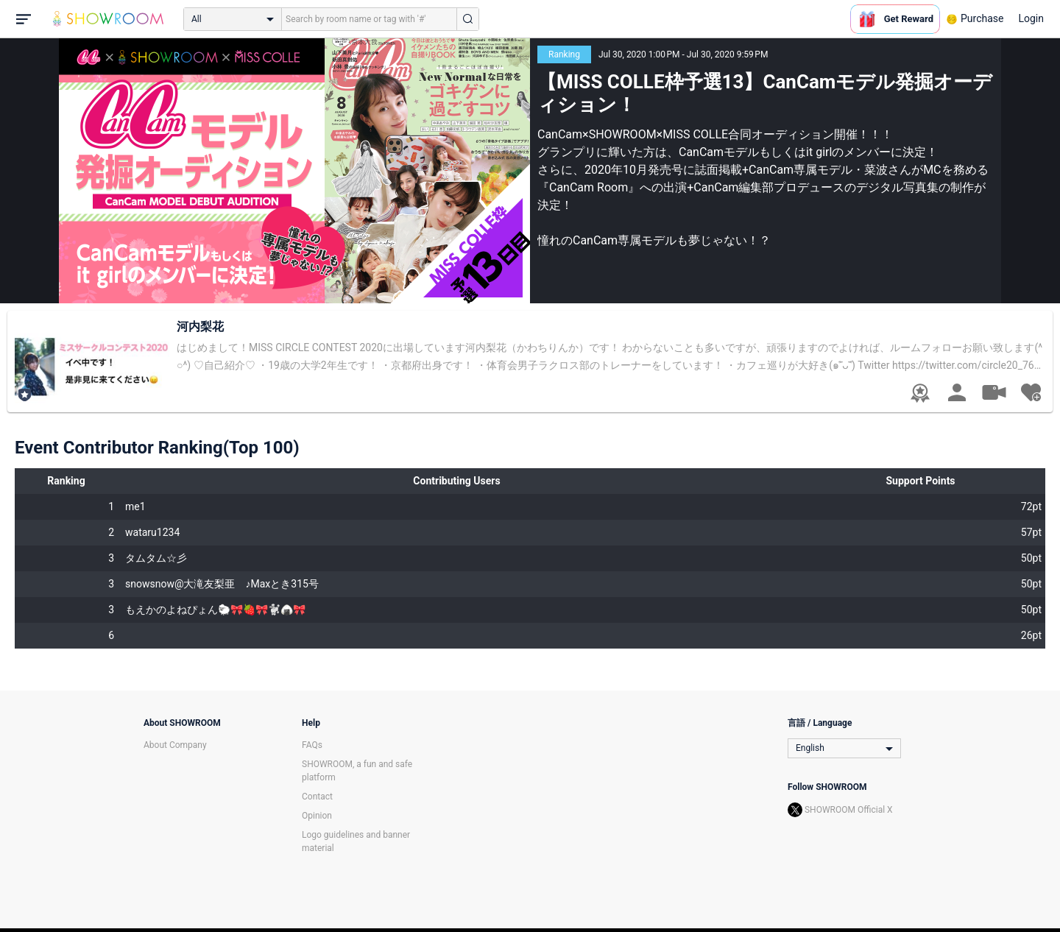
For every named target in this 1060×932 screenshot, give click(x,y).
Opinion (317, 816)
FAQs (312, 745)
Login (1031, 18)
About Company (175, 745)
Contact (317, 796)
